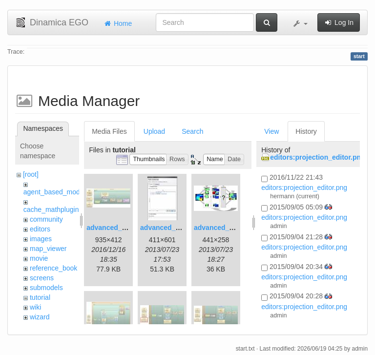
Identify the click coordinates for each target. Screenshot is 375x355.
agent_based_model (54, 192)
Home (117, 23)
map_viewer (48, 248)
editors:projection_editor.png (317, 157)
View (271, 131)
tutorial (40, 297)
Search (192, 131)
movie (39, 258)
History (306, 131)
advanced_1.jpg (112, 227)
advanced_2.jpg (165, 227)
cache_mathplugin (51, 209)
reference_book (53, 268)
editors (40, 229)
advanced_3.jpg (219, 227)
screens (42, 278)
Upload (154, 131)
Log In (339, 22)
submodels (46, 288)
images (41, 239)
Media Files (109, 131)
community (46, 219)
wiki (35, 307)
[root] (31, 174)
